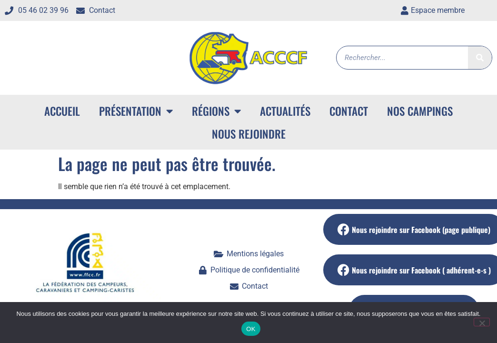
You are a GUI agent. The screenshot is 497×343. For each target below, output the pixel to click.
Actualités (285, 111)
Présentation (136, 111)
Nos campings (420, 111)
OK (250, 329)
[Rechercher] (480, 57)
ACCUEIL (62, 111)
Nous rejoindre (249, 134)
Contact (348, 111)
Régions (216, 111)
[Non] (482, 322)
